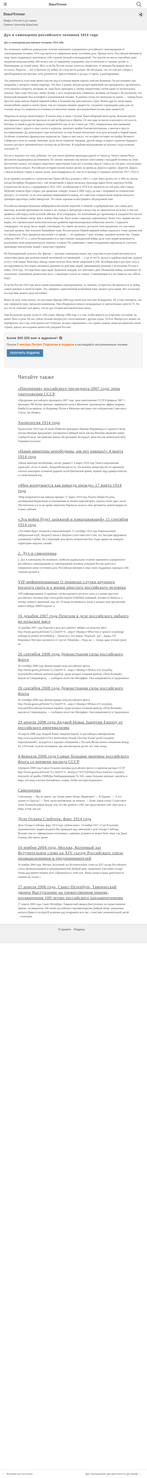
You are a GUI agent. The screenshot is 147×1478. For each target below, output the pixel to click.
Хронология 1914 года (39, 422)
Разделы (79, 929)
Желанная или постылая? (19, 1474)
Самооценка (29, 790)
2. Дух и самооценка (37, 553)
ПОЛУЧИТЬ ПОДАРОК (25, 352)
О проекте (64, 929)
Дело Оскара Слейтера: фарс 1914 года (54, 819)
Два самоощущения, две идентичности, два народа (112, 1474)
